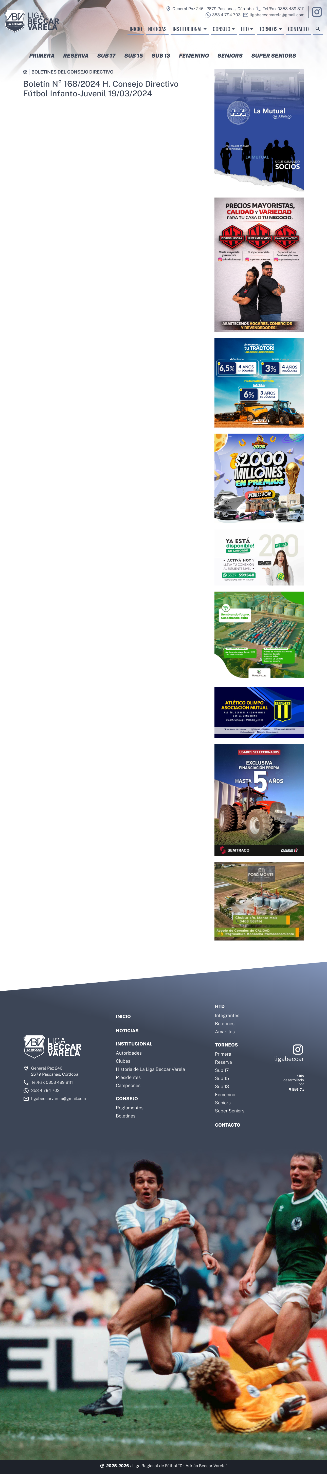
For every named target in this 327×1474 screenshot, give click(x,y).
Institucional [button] (187, 32)
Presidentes (128, 1077)
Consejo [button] (221, 32)
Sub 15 (222, 1078)
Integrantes (227, 1015)
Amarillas (225, 1031)
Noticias (157, 32)
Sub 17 (222, 1070)
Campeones (128, 1085)
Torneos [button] (268, 32)
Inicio (136, 32)
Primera (223, 1054)
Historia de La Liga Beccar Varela (150, 1069)
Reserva (223, 1062)
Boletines (125, 1115)
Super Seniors (229, 1110)
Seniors (223, 1102)
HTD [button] (245, 32)
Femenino (225, 1094)
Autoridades (129, 1053)
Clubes (123, 1061)
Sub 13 (222, 1086)
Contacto (298, 32)
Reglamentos (129, 1107)
